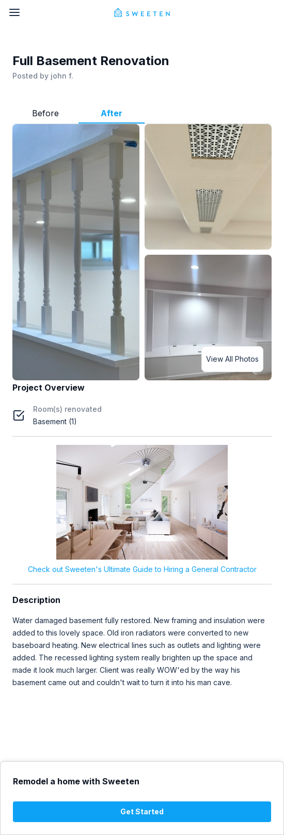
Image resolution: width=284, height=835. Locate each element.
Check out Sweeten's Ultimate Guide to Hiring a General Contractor (142, 569)
